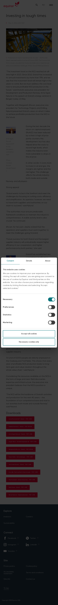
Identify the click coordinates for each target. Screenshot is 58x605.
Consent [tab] (10, 261)
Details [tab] (29, 261)
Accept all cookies (29, 334)
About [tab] (47, 261)
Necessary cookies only (29, 342)
